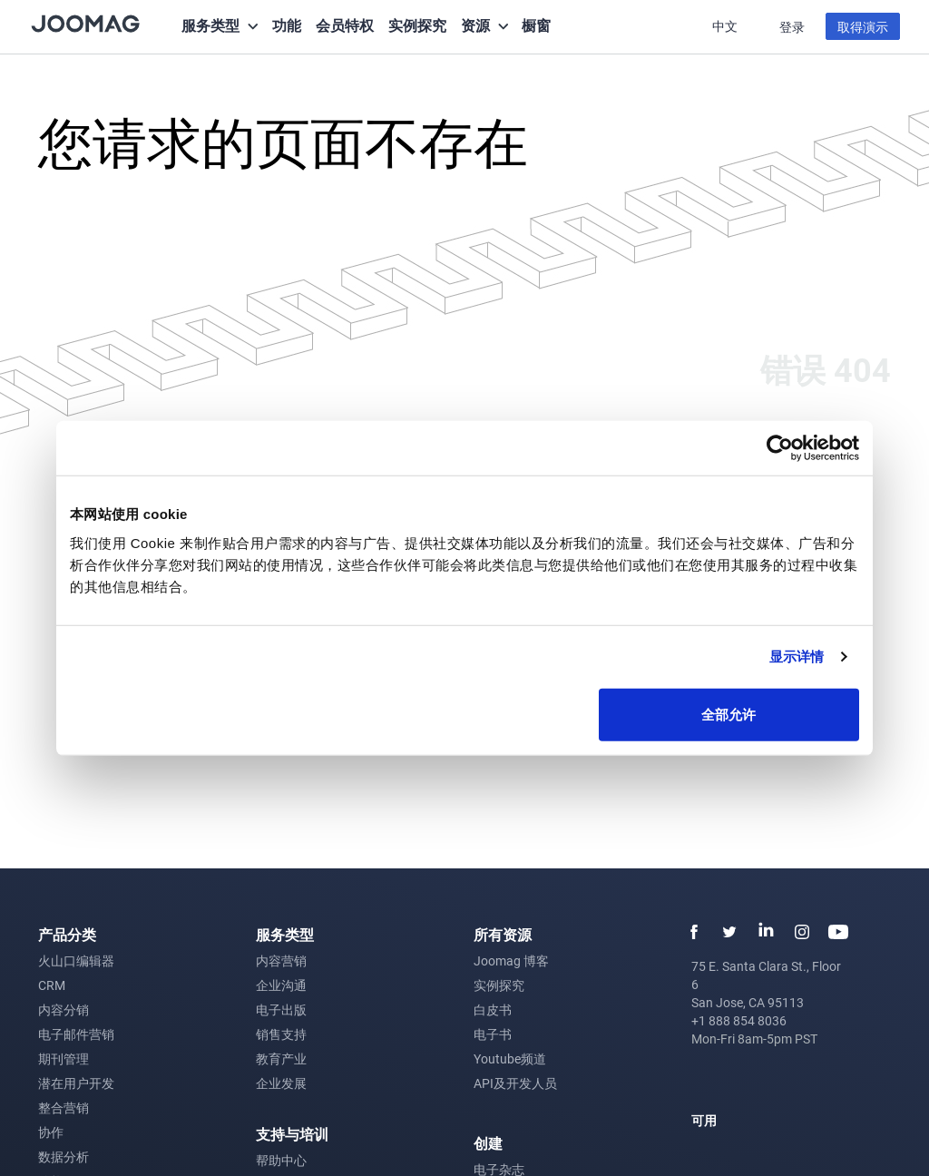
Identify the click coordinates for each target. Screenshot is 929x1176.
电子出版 (281, 1009)
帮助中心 (281, 1160)
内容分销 (63, 1009)
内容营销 (281, 960)
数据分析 (63, 1156)
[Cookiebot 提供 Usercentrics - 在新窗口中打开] (779, 448)
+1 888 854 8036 (739, 1020)
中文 (726, 25)
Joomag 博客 (511, 960)
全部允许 (728, 713)
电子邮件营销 (76, 1034)
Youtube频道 (510, 1058)
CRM (51, 985)
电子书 (493, 1034)
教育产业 (281, 1058)
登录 (792, 26)
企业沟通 (281, 985)
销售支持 (281, 1034)
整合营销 (63, 1107)
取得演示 (862, 26)
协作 (51, 1132)
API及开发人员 (515, 1083)
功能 (286, 24)
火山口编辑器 (76, 960)
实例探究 (417, 24)
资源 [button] (475, 24)
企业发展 (281, 1083)
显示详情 (796, 656)
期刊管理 (63, 1058)
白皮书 (493, 1009)
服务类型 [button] (210, 24)
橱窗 (536, 24)
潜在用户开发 (76, 1083)
